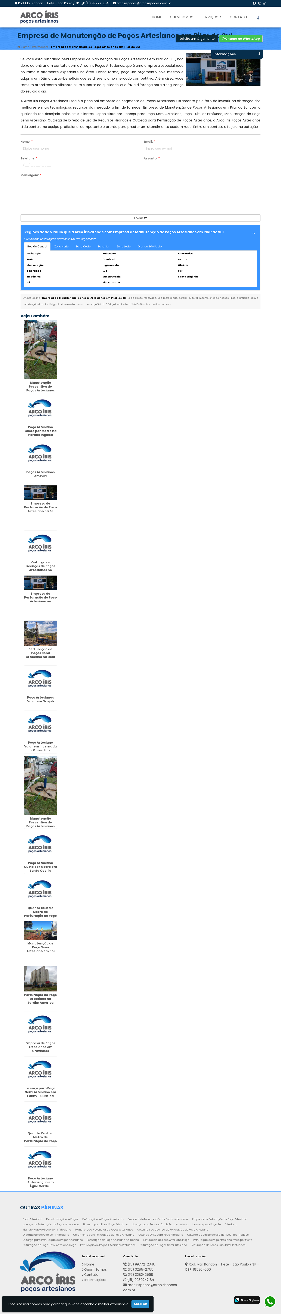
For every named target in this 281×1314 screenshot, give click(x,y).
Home (157, 17)
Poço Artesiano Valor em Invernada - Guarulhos (40, 747)
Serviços (211, 17)
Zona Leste (123, 247)
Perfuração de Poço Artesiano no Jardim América (40, 999)
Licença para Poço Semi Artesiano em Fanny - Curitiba (40, 1092)
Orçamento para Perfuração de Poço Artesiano (103, 1235)
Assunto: (152, 158)
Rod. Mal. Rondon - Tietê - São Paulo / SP (48, 3)
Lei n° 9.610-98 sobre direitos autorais (148, 304)
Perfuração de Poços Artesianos (103, 1219)
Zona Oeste (83, 247)
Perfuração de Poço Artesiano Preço (166, 1240)
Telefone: (29, 158)
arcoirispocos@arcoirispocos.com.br (144, 3)
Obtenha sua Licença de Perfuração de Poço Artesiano (172, 1230)
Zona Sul (103, 247)
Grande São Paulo (150, 247)
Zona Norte (61, 247)
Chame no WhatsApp (241, 39)
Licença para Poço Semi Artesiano (214, 1224)
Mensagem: (31, 175)
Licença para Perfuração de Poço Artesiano (160, 1224)
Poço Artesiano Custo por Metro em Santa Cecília (40, 867)
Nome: (27, 142)
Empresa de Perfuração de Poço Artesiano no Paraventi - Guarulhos (40, 601)
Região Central (37, 247)
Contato (238, 17)
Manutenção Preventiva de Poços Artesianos (104, 1230)
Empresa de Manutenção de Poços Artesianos (158, 1219)
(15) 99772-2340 (97, 3)
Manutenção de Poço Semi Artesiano (47, 1230)
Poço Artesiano (32, 1219)
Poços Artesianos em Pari (40, 474)
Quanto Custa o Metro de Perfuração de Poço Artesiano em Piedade (40, 916)
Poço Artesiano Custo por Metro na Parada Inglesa (40, 431)
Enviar (140, 218)
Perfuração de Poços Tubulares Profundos (218, 1245)
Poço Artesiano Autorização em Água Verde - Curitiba (40, 1184)
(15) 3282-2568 (140, 1274)
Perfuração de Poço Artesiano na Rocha (113, 1240)
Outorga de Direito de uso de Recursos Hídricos (218, 1235)
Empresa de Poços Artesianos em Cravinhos (40, 1047)
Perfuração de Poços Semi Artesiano (163, 1245)
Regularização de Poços (62, 1219)
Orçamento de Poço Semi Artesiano (46, 1235)
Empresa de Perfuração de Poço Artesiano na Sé (40, 508)
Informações (95, 1280)
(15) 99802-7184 (140, 1280)
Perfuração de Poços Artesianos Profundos (108, 1245)
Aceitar (140, 1304)
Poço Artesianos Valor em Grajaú (40, 700)
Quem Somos (181, 17)
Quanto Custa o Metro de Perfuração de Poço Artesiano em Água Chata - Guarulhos (40, 1141)
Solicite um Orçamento (197, 39)
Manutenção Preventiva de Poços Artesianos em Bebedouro (40, 824)
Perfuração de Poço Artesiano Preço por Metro (222, 1240)
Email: (149, 142)
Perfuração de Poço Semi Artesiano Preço (49, 1245)
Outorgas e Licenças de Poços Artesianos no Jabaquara (40, 568)
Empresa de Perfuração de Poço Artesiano (219, 1219)
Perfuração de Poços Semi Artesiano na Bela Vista (40, 655)
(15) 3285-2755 (140, 1269)
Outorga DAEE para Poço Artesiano (160, 1235)
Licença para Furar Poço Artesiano (105, 1224)
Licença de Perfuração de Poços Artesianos (51, 1224)
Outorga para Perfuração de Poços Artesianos (53, 1240)
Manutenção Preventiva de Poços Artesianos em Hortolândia (40, 389)
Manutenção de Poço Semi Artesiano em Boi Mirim (41, 950)
